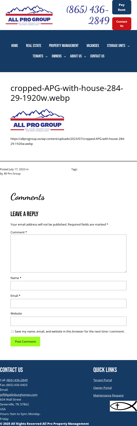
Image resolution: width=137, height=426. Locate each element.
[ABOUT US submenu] (85, 56)
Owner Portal (102, 388)
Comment (19, 232)
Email (15, 296)
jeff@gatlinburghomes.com (18, 395)
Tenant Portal (102, 380)
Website (16, 313)
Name (16, 278)
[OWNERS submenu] (65, 56)
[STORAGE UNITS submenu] (128, 46)
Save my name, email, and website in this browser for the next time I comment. (70, 331)
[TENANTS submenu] (46, 56)
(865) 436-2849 (17, 380)
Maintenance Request (108, 395)
